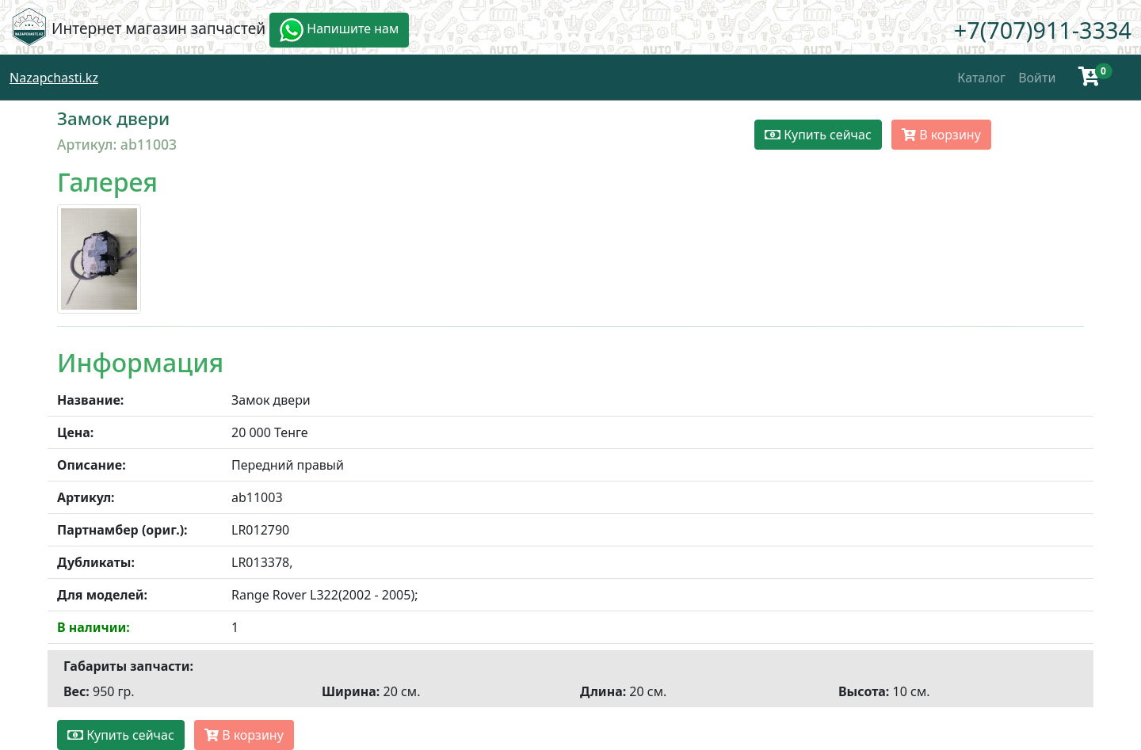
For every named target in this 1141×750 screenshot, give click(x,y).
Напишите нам (339, 30)
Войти (1036, 77)
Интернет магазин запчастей (158, 28)
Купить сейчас (818, 134)
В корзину (941, 134)
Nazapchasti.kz (54, 77)
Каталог (981, 77)
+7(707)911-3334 (1042, 29)
